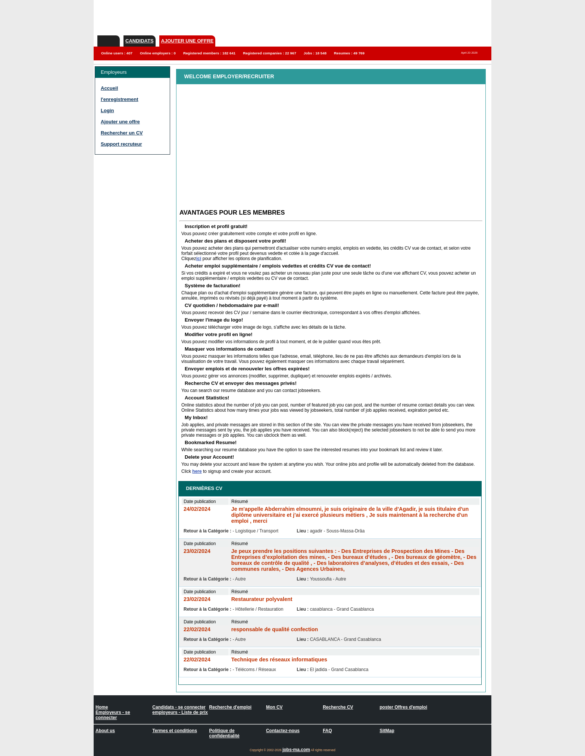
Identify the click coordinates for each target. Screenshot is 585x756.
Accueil (109, 88)
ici (198, 258)
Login (107, 110)
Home (102, 707)
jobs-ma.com (296, 749)
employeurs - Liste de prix (180, 712)
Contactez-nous (283, 730)
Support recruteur (121, 144)
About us (105, 730)
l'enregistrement (119, 99)
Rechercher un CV (122, 133)
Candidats (139, 41)
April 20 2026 (469, 52)
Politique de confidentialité (224, 733)
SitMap (386, 730)
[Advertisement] (124, 197)
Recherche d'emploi (230, 707)
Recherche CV (338, 707)
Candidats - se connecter (179, 707)
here (196, 471)
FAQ (327, 730)
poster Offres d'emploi (403, 707)
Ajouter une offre (187, 41)
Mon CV (274, 707)
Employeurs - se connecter (113, 715)
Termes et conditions (174, 730)
